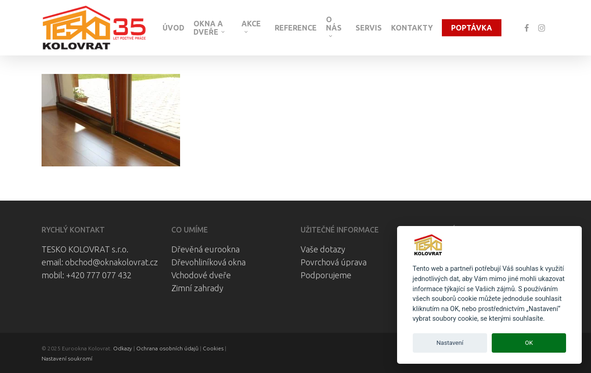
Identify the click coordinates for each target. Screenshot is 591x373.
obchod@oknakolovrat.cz (111, 262)
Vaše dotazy (323, 249)
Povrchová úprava (334, 262)
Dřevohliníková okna (208, 262)
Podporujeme (326, 275)
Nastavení (449, 342)
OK (529, 342)
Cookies (213, 348)
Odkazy (122, 348)
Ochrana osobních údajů (167, 348)
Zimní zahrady (197, 288)
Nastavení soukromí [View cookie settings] (67, 358)
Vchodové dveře (201, 275)
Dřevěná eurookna (205, 249)
